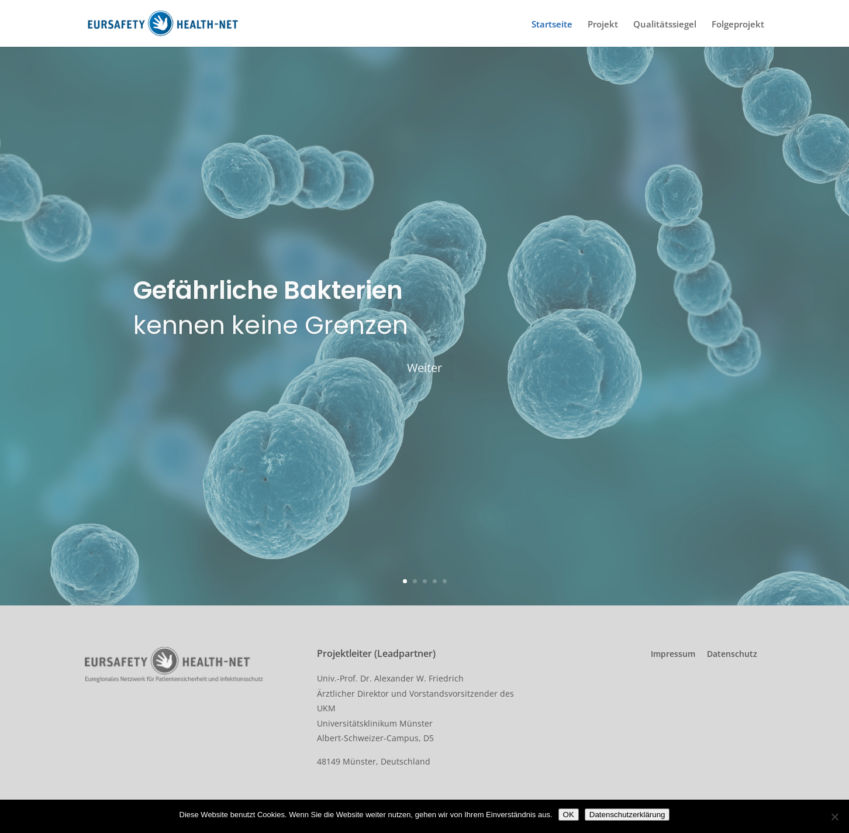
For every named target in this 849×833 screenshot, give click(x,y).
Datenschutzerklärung (627, 814)
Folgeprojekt (738, 27)
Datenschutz (732, 653)
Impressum (673, 653)
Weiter (424, 374)
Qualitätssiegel (664, 27)
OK (568, 814)
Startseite (552, 27)
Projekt (603, 27)
